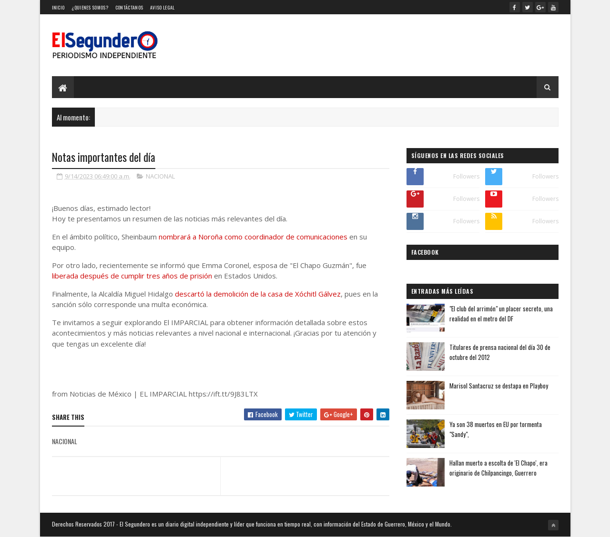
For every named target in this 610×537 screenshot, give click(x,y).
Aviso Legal (162, 7)
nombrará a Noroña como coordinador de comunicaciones (253, 236)
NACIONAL (160, 176)
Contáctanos (129, 7)
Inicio (58, 7)
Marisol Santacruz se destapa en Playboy (498, 385)
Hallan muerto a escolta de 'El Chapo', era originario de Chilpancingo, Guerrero (498, 467)
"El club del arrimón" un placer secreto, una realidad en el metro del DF (501, 313)
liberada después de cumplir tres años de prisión (132, 275)
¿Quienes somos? (89, 7)
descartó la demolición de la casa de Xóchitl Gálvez (258, 293)
